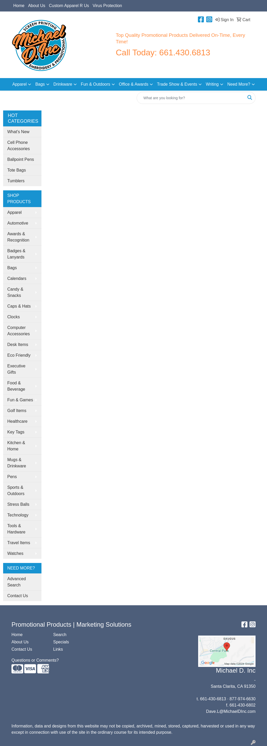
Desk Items (17, 344)
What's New (18, 132)
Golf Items (16, 410)
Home (19, 5)
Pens (12, 476)
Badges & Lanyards (16, 254)
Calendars (16, 278)
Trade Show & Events (177, 84)
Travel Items (18, 543)
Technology (17, 515)
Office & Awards (133, 84)
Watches (15, 553)
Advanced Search (16, 582)
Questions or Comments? (35, 660)
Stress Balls (18, 504)
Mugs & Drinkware (16, 462)
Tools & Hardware (16, 529)
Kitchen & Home (16, 445)
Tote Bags (16, 170)
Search (59, 634)
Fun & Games (20, 400)
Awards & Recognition (18, 237)
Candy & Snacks (15, 292)
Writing (212, 84)
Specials (61, 642)
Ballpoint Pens (20, 159)
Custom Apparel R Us (69, 5)
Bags (40, 84)
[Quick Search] (191, 98)
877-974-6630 (242, 699)
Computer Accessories (18, 330)
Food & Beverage (16, 386)
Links (58, 649)
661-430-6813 (213, 699)
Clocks (13, 317)
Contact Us (17, 596)
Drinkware (62, 84)
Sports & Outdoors (16, 490)
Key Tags (16, 432)
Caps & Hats (19, 306)
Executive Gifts (16, 369)
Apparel (19, 84)
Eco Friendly (19, 355)
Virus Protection (107, 5)
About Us (36, 5)
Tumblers (16, 181)
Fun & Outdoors (95, 84)
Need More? (238, 84)
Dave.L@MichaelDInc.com (231, 711)
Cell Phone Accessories (18, 145)
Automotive (17, 223)
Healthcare (17, 421)
